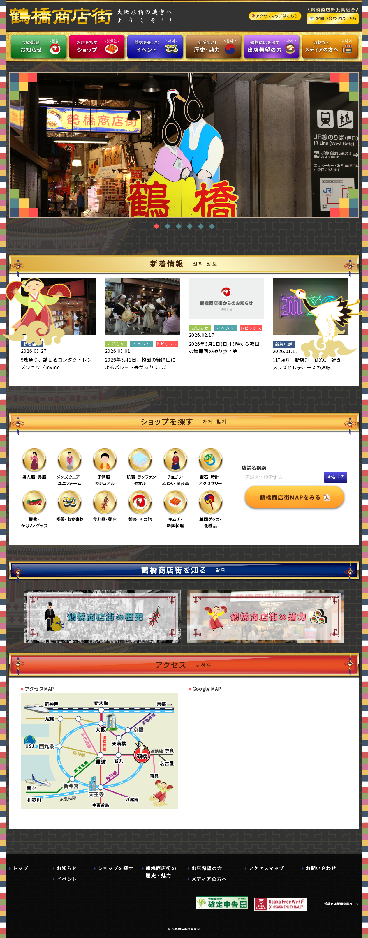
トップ (20, 868)
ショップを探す (115, 868)
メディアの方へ (209, 878)
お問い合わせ (321, 868)
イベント (67, 878)
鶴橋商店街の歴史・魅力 (161, 872)
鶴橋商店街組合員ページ (341, 904)
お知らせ (67, 868)
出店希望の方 (206, 868)
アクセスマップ (266, 868)
